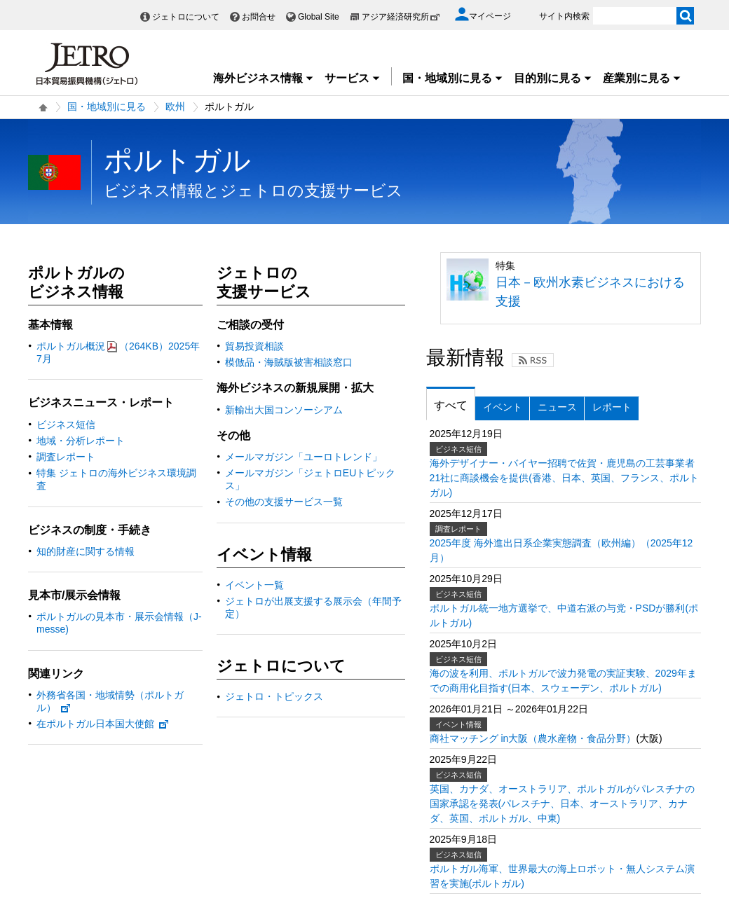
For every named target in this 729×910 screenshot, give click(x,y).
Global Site (318, 17)
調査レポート (65, 456)
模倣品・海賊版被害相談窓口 (289, 362)
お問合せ (258, 17)
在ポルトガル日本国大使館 (103, 723)
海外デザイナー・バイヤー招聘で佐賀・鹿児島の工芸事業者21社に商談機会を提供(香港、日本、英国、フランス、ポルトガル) (564, 477)
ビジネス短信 (65, 424)
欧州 (175, 106)
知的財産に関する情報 (85, 551)
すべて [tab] (451, 405)
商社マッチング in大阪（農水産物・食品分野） (533, 738)
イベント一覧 (254, 585)
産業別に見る (642, 78)
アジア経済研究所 (401, 17)
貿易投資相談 (254, 346)
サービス (353, 78)
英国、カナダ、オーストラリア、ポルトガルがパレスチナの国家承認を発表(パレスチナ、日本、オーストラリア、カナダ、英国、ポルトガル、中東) (562, 803)
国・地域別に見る (452, 78)
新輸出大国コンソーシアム (284, 409)
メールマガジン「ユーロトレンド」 (303, 456)
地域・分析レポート (80, 440)
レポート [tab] (612, 407)
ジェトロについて (185, 17)
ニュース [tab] (557, 407)
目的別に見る (553, 78)
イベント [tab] (502, 407)
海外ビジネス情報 (263, 78)
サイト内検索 (564, 16)
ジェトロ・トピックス (274, 696)
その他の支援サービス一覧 (284, 501)
